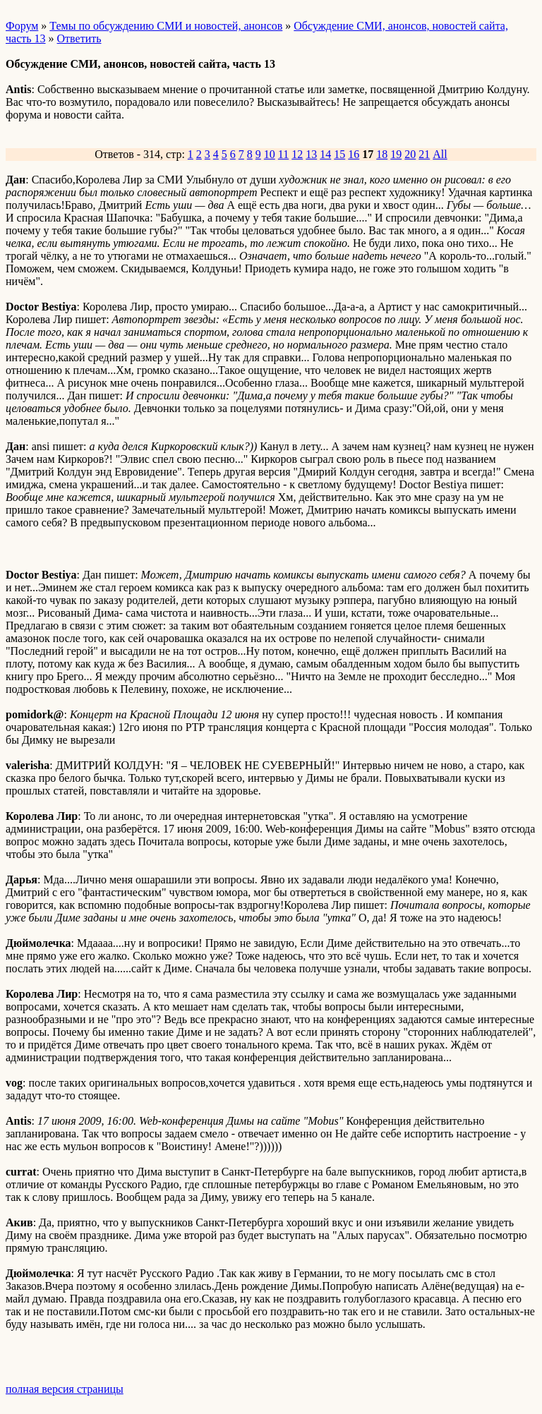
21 (424, 154)
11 (283, 154)
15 (339, 154)
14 (325, 154)
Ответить (79, 38)
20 (410, 154)
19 (396, 154)
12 (297, 154)
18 (381, 154)
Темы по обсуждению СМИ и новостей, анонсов (165, 26)
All (440, 154)
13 (311, 154)
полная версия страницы (65, 1389)
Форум (22, 26)
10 (269, 154)
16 (353, 154)
